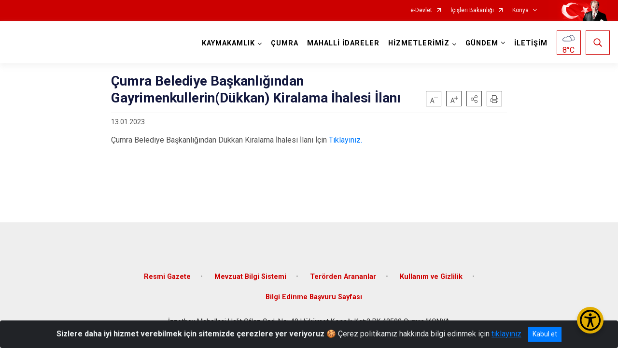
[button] (474, 98)
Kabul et (545, 334)
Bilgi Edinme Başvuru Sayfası (314, 297)
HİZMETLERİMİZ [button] (418, 43)
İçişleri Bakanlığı (472, 10)
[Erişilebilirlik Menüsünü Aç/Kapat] (590, 320)
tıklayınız (506, 333)
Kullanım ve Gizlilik (431, 277)
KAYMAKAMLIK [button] (228, 43)
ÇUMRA (284, 43)
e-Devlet (421, 10)
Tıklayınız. (345, 140)
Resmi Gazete (167, 277)
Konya (520, 10)
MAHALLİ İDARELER (343, 43)
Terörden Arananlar (343, 277)
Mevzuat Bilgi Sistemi (250, 277)
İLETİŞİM (531, 43)
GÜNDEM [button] (481, 43)
